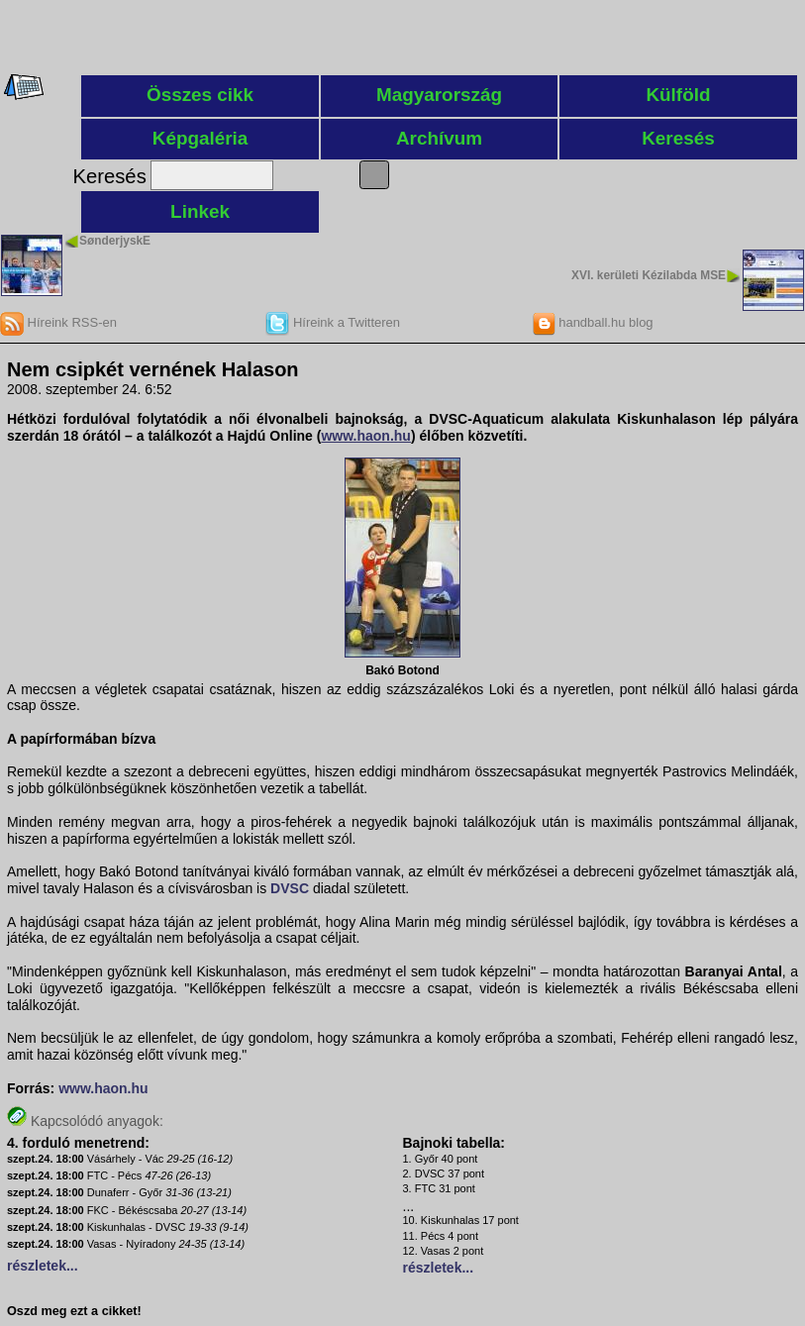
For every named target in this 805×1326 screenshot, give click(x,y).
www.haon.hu (103, 1088)
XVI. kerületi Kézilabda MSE (648, 275)
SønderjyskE (115, 241)
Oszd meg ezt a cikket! (74, 1311)
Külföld (678, 94)
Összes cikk (200, 94)
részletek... (42, 1266)
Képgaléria (200, 138)
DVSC (289, 888)
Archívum (439, 138)
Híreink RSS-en (58, 322)
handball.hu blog (593, 322)
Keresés (678, 138)
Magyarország (439, 94)
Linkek (200, 211)
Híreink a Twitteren (332, 322)
